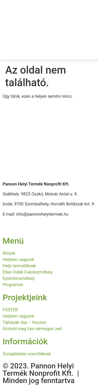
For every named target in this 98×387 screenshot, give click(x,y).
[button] (49, 60)
